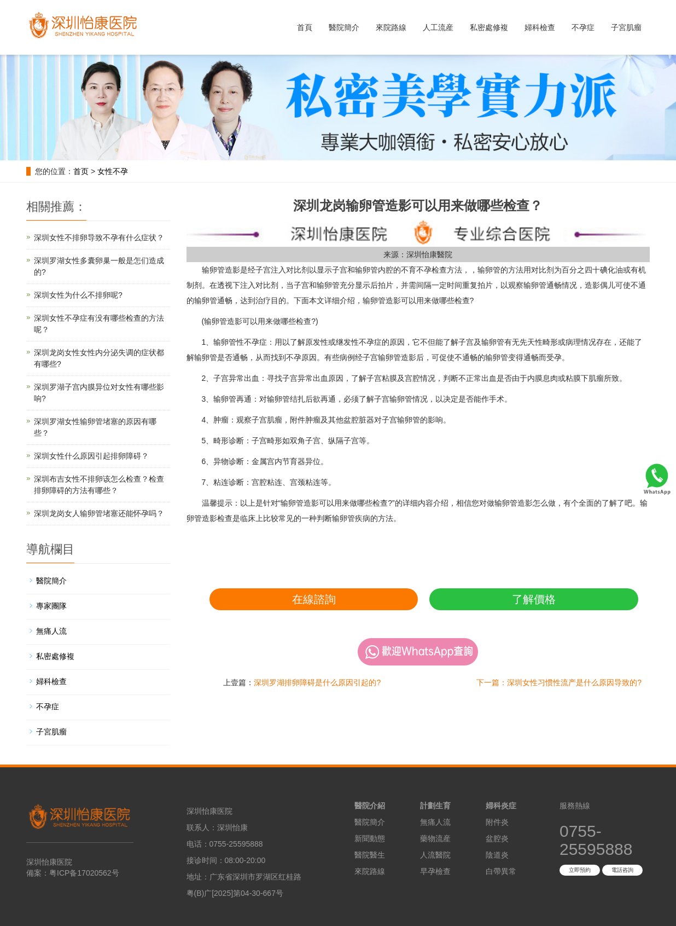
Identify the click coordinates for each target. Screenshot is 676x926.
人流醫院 (435, 854)
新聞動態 (369, 838)
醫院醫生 (369, 854)
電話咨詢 (622, 870)
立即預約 (580, 870)
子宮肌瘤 (626, 27)
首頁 (304, 27)
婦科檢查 (540, 27)
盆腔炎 (497, 838)
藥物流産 (435, 838)
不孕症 (583, 27)
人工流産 (438, 27)
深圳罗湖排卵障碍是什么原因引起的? (317, 682)
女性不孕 (112, 171)
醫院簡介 (344, 27)
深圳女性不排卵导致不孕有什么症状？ (99, 237)
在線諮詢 (314, 599)
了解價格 (534, 599)
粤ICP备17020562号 (84, 873)
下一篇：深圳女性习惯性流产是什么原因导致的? (559, 682)
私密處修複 (489, 27)
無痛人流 (51, 631)
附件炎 (497, 822)
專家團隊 (51, 605)
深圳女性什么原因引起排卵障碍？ (91, 456)
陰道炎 (497, 854)
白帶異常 (501, 871)
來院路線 (391, 27)
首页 (81, 171)
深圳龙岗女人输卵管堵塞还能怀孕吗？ (99, 513)
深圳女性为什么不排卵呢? (78, 295)
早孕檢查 (435, 871)
